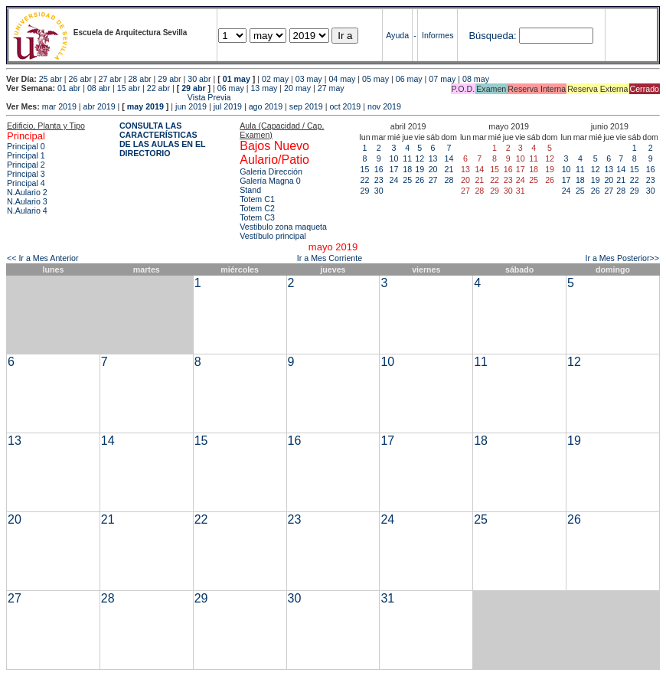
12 (419, 158)
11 (407, 158)
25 (407, 180)
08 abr (98, 88)
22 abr (158, 88)
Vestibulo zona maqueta (283, 226)
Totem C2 (257, 208)
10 (394, 158)
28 (449, 180)
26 (419, 180)
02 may (275, 78)
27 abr (110, 78)
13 (433, 158)
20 (433, 169)
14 (449, 158)
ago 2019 (265, 106)
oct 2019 (345, 106)
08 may (475, 78)
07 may (442, 78)
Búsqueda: (492, 35)
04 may (341, 78)
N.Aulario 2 (27, 192)
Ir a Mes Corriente (329, 258)
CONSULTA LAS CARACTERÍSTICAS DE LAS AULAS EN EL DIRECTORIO (162, 139)
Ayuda (397, 35)
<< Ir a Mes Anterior (43, 258)
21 (449, 169)
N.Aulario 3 (27, 201)
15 (365, 169)
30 (379, 190)
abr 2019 (99, 106)
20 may (297, 88)
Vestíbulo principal (273, 235)
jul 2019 (228, 106)
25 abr (50, 78)
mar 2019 (59, 106)
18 (407, 169)
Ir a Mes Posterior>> (622, 258)
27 (433, 180)
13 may (263, 88)
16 (379, 169)
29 (365, 190)
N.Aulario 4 (27, 210)
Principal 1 (26, 155)
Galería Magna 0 (270, 180)
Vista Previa (118, 97)
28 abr (139, 78)
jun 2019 (191, 106)
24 (394, 180)
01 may (236, 78)
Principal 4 (26, 183)
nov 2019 (384, 106)
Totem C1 (257, 199)
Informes (437, 35)
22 (365, 180)
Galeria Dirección (271, 171)
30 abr (199, 78)
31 (387, 598)
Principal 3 (26, 173)
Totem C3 (257, 217)
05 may (375, 78)
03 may (308, 78)
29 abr (169, 78)
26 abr (80, 78)
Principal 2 (26, 164)
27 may (331, 88)
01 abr (68, 88)
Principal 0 (26, 146)
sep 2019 (306, 106)
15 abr (128, 88)
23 (379, 180)
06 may (409, 78)
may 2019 (145, 106)
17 (394, 169)
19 (419, 169)
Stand (250, 189)
